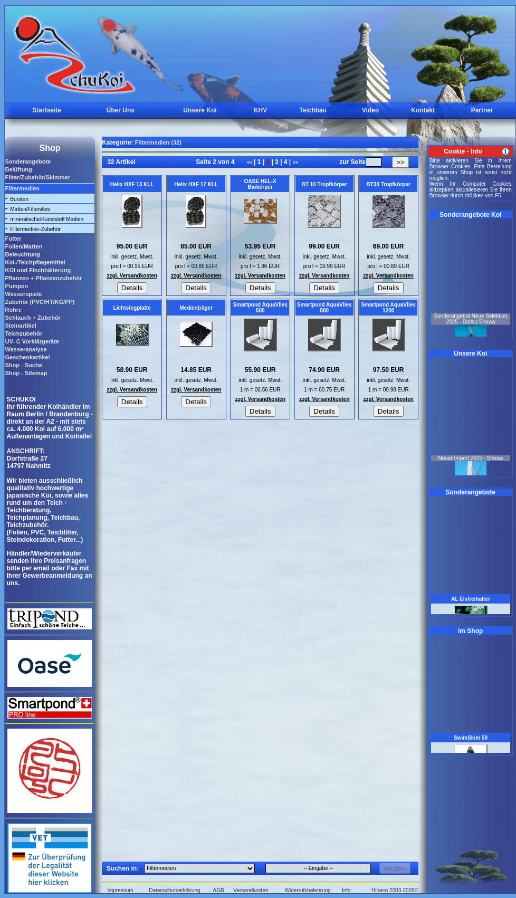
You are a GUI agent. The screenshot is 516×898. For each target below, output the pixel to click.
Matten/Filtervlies (30, 209)
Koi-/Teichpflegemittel (35, 262)
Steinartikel (20, 325)
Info (346, 890)
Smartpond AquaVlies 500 (260, 307)
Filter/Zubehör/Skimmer (37, 177)
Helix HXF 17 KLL (196, 184)
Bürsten (19, 199)
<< (250, 162)
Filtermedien (22, 188)
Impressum (120, 890)
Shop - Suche (23, 365)
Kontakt (423, 110)
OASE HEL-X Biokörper (260, 184)
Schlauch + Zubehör (32, 317)
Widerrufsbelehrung (308, 890)
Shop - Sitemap (26, 373)
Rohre (13, 310)
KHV (260, 110)
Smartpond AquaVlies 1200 (388, 307)
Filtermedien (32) (158, 142)
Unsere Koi (199, 110)
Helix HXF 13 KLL (132, 184)
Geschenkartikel (27, 357)
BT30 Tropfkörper (388, 184)
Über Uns (121, 110)
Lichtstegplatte (132, 308)
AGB (218, 890)
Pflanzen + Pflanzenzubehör (43, 278)
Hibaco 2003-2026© (394, 890)
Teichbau (313, 110)
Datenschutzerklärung (174, 890)
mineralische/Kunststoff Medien (46, 219)
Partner (482, 110)
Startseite (46, 110)
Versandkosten (250, 890)
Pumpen (16, 286)
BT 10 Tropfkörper (324, 184)
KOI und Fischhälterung (38, 270)
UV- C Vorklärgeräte (32, 341)
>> (296, 162)
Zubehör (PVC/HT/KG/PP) (39, 302)
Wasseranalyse (25, 349)
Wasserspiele (23, 294)
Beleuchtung (22, 254)
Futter (13, 238)
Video (370, 110)
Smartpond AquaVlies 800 (324, 307)
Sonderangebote (28, 161)
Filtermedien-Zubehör (35, 229)
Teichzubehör (23, 333)
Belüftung (18, 169)
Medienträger (196, 308)
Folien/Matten (23, 246)
